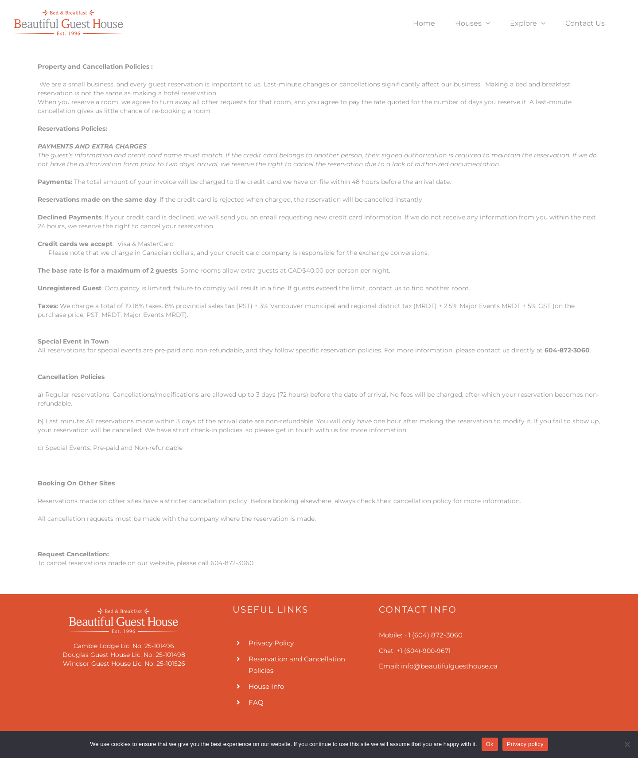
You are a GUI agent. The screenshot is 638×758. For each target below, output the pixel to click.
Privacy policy (525, 744)
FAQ (256, 702)
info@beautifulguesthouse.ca (449, 666)
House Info (266, 686)
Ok (490, 744)
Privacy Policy (271, 643)
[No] (626, 744)
